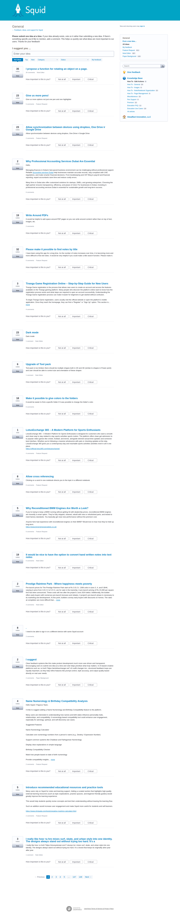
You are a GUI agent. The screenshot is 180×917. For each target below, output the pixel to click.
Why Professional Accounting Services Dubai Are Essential (60, 161)
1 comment (29, 341)
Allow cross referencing (40, 476)
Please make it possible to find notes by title (51, 249)
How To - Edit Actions (135, 81)
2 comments (30, 138)
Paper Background (42, 678)
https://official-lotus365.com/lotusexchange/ (43, 449)
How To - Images (133, 87)
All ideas (126, 44)
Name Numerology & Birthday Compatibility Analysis (57, 701)
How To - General (133, 84)
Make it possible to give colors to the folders (52, 398)
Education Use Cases (135, 109)
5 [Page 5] (64, 877)
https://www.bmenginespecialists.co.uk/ (41, 527)
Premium (130, 102)
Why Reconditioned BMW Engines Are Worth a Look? (57, 508)
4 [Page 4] (60, 877)
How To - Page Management (137, 93)
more (28, 305)
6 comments (30, 192)
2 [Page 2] (52, 877)
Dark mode (32, 332)
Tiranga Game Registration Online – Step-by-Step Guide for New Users (67, 283)
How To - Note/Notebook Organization (141, 90)
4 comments (30, 309)
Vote (17, 76)
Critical (92, 79)
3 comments (30, 605)
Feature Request (41, 104)
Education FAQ (132, 106)
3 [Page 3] (56, 877)
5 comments (30, 104)
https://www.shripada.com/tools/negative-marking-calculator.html (51, 811)
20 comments (30, 72)
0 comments (30, 260)
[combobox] (142, 66)
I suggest (31, 659)
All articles (131, 112)
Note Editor (40, 72)
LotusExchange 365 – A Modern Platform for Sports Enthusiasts (63, 430)
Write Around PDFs (37, 215)
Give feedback (133, 72)
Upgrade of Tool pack (38, 364)
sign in (142, 26)
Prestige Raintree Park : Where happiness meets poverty (59, 583)
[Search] (163, 66)
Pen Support (131, 99)
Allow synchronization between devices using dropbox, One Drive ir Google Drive (65, 128)
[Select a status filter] (74, 60)
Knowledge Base (135, 78)
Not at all (63, 79)
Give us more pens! (37, 95)
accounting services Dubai (43, 172)
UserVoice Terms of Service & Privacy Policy (99, 908)
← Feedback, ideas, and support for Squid (27, 30)
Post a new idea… (130, 41)
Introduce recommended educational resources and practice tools (64, 787)
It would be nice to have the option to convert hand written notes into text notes (68, 556)
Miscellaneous (132, 96)
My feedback (96, 60)
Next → (88, 877)
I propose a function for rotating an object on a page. (56, 69)
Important (77, 79)
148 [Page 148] (80, 877)
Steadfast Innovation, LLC (139, 117)
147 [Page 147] (74, 877)
